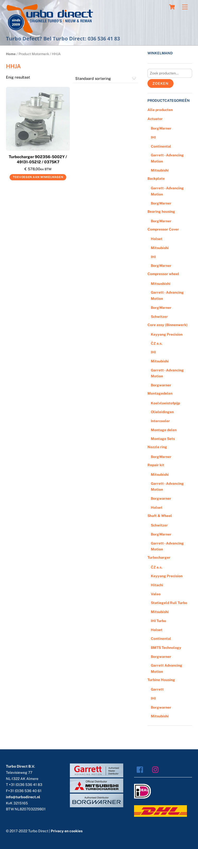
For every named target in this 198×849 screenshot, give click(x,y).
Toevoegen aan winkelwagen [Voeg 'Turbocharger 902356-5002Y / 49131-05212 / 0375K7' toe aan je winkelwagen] (38, 177)
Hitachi (157, 585)
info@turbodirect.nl (23, 797)
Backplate (156, 178)
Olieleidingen (162, 412)
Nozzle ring (157, 447)
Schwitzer (159, 317)
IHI (153, 137)
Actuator (155, 119)
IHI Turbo (158, 621)
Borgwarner (161, 385)
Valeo (156, 594)
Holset (156, 239)
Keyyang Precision (167, 334)
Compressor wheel (163, 274)
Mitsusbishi (160, 284)
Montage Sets (163, 439)
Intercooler (160, 421)
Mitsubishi (160, 170)
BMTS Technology (166, 648)
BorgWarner (161, 128)
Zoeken (160, 83)
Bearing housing (161, 211)
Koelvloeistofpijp (165, 403)
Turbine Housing (161, 680)
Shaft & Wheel (159, 516)
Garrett (157, 689)
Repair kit (155, 465)
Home (11, 54)
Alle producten (160, 110)
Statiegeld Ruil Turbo (169, 603)
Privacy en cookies (66, 831)
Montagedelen (159, 393)
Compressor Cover (163, 229)
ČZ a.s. (156, 343)
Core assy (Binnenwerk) (167, 325)
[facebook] (141, 769)
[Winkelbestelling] (105, 78)
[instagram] (157, 769)
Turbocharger (158, 557)
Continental (161, 146)
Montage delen (164, 430)
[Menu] (185, 7)
